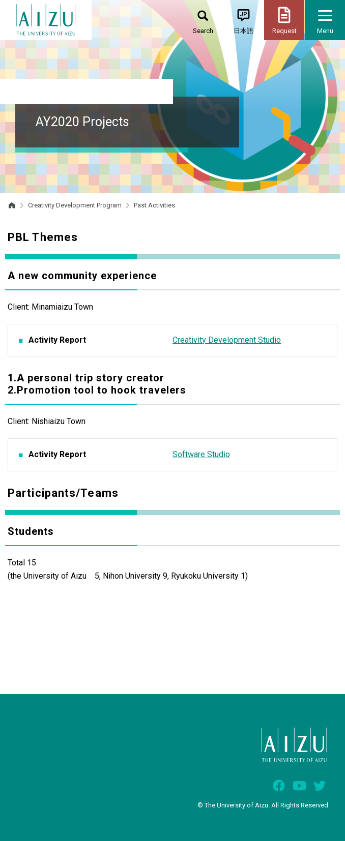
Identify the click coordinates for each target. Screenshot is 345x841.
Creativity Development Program (75, 205)
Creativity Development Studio (226, 340)
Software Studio (201, 454)
